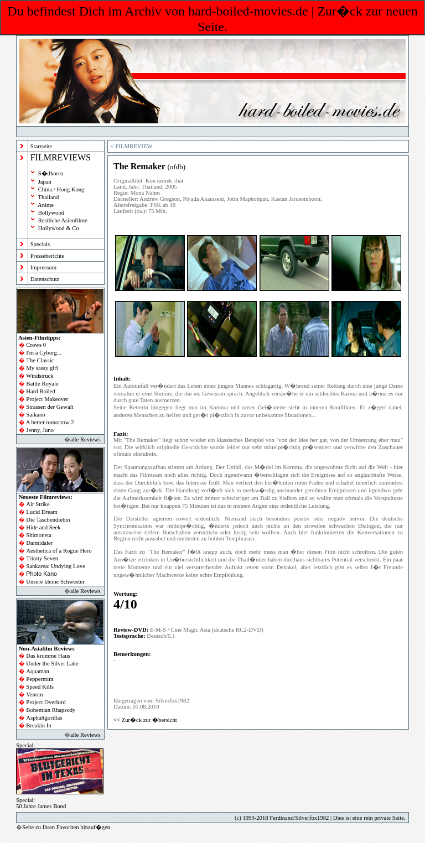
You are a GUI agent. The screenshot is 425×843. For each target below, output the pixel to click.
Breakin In (38, 725)
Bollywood (51, 213)
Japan (44, 182)
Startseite (41, 146)
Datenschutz (45, 279)
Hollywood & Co (58, 228)
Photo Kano (41, 573)
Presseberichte (47, 256)
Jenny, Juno (40, 430)
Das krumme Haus (48, 656)
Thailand (48, 197)
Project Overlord (45, 702)
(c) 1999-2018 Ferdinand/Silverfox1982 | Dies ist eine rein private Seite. (320, 818)
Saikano (35, 415)
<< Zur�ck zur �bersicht (145, 720)
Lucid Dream (42, 512)
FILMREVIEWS (60, 157)
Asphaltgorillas (44, 718)
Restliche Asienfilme (62, 220)
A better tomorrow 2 (50, 422)
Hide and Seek (43, 527)
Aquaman (37, 671)
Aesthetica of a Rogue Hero (58, 551)
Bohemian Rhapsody (50, 710)
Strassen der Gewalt (49, 407)
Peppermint (39, 679)
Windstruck (39, 376)
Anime (46, 205)
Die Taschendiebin (48, 520)
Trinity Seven (42, 558)
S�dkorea (51, 173)
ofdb (176, 167)
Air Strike (37, 504)
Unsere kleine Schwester (55, 582)
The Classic (40, 360)
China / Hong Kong (61, 189)
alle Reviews (85, 439)
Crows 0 (36, 345)
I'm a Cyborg (41, 353)
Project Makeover (47, 399)
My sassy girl (42, 368)
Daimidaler (39, 543)
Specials (40, 244)
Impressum (43, 267)
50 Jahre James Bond (41, 806)
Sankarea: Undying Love (55, 566)
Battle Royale (42, 384)
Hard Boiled (40, 391)
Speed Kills (39, 687)
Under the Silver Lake (52, 663)
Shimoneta (38, 535)
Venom (34, 694)
